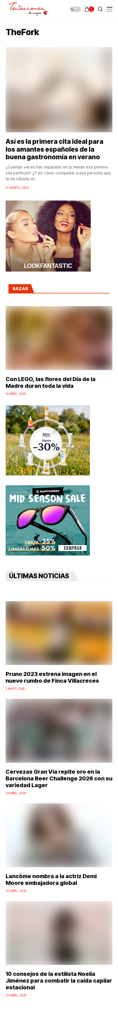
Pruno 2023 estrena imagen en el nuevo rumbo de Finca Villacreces (52, 677)
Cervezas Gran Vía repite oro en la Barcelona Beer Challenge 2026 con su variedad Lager (59, 778)
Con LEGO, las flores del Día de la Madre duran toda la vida (51, 382)
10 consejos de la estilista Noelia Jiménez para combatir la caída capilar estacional (59, 981)
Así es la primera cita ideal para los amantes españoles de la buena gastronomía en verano (54, 149)
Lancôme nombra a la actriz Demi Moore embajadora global (51, 879)
